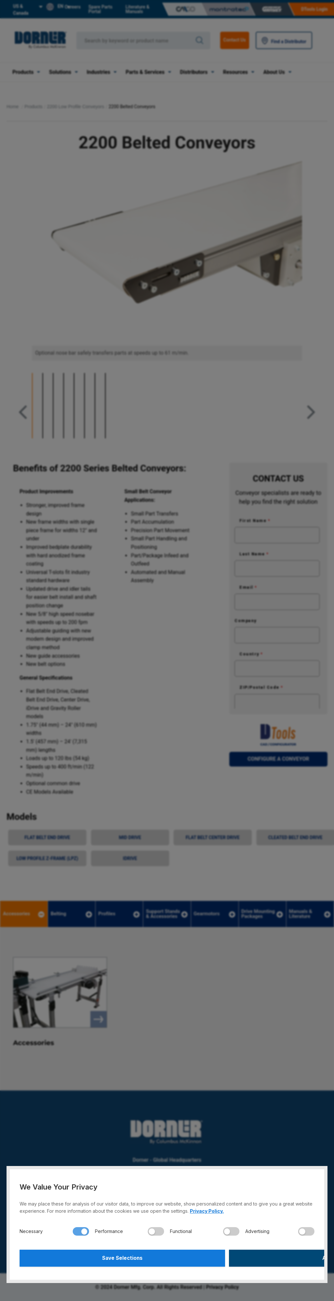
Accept (241, 1257)
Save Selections (92, 1257)
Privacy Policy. (207, 1209)
